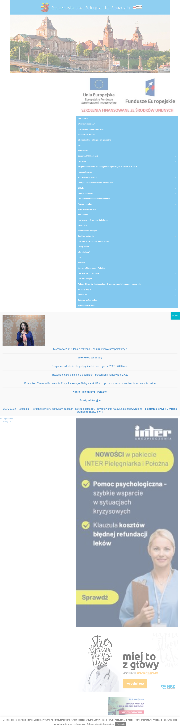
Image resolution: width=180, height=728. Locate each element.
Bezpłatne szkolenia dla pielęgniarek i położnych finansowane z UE (90, 374)
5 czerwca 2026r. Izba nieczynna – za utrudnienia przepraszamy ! (90, 349)
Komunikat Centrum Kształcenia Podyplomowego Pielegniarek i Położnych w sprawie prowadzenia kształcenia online (90, 383)
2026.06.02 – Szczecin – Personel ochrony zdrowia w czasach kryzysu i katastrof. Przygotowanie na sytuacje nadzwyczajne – (90, 410)
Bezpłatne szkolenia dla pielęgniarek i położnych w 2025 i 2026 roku (90, 366)
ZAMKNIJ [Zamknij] (175, 316)
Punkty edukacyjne (90, 400)
